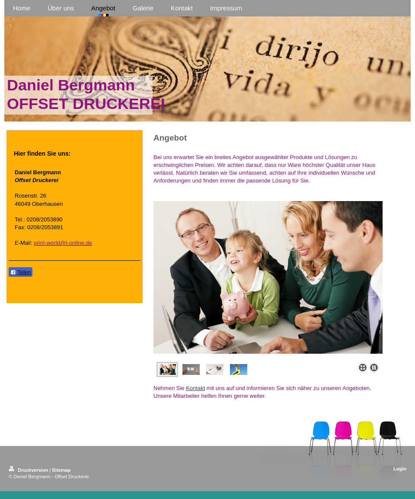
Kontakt (195, 388)
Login (399, 468)
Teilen (20, 272)
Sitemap (61, 470)
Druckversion (29, 470)
